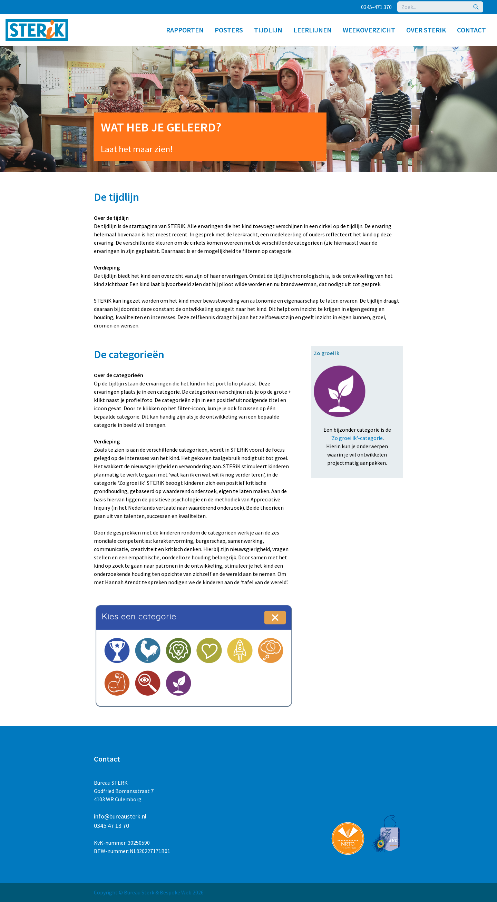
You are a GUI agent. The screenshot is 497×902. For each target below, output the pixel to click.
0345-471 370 (376, 6)
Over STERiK (426, 30)
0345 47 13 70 (111, 826)
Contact (471, 30)
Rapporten (185, 30)
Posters (229, 30)
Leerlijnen (312, 30)
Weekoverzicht (369, 30)
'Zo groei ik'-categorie (356, 437)
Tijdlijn (268, 30)
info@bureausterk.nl (120, 816)
